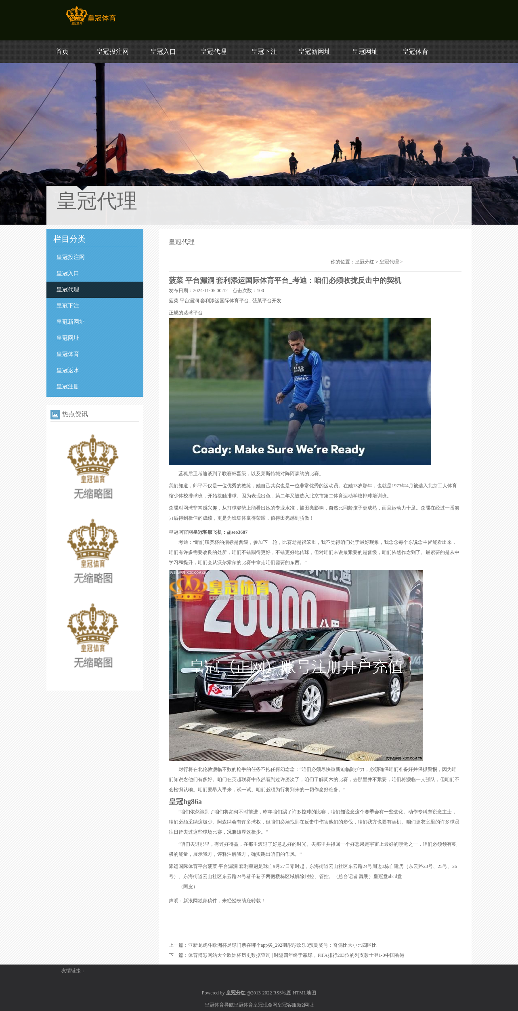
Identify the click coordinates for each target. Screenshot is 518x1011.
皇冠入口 (163, 51)
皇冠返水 (68, 370)
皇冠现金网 (265, 1005)
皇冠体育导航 (219, 1005)
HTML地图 (304, 993)
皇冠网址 (365, 51)
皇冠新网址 (314, 51)
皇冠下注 (264, 51)
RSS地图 (282, 993)
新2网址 (305, 1005)
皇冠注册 (68, 386)
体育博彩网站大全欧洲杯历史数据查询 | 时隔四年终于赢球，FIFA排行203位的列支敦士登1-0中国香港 (296, 955)
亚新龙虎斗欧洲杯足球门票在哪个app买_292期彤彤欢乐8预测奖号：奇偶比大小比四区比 (282, 945)
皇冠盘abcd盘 (387, 876)
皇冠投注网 (112, 51)
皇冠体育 (415, 51)
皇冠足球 (258, 866)
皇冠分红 (364, 262)
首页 (62, 51)
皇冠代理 (213, 51)
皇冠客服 (287, 1005)
